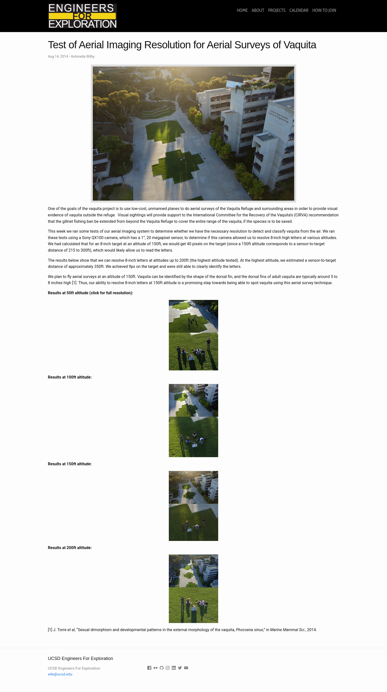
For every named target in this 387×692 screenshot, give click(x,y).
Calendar (299, 10)
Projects (276, 10)
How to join (324, 10)
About (258, 10)
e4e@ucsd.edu (60, 674)
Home (242, 10)
